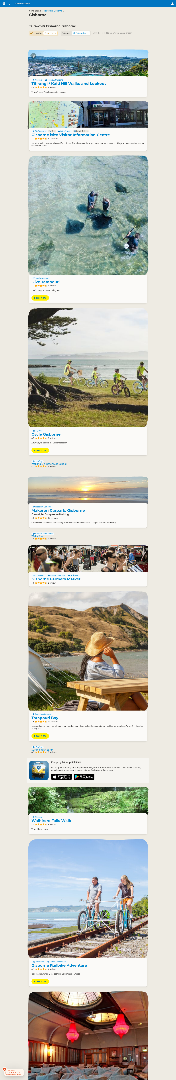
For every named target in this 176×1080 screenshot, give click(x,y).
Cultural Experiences (43, 392)
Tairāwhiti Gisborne (56, 13)
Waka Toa (37, 394)
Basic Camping (113, 958)
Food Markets (111, 425)
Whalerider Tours (41, 806)
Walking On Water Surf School (48, 311)
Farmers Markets (129, 425)
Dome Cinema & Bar (123, 728)
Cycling (110, 262)
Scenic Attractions (127, 72)
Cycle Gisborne (118, 266)
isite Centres (137, 131)
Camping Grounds (115, 484)
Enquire (112, 742)
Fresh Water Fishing (59, 784)
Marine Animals (114, 198)
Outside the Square (129, 656)
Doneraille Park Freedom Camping (122, 966)
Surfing (37, 309)
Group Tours (39, 804)
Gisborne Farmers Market (119, 434)
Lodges (121, 1026)
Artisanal (111, 428)
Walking (110, 72)
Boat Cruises (39, 784)
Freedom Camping (115, 342)
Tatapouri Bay (117, 488)
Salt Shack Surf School (44, 772)
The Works (114, 839)
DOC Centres (112, 131)
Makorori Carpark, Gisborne (121, 348)
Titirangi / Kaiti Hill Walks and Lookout (123, 77)
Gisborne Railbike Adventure (121, 662)
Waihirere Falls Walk (124, 602)
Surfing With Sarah (42, 537)
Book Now (113, 217)
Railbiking (111, 656)
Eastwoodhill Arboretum (116, 1031)
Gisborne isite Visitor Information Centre (124, 139)
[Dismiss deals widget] (4, 1069)
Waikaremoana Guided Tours (48, 786)
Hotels (110, 1026)
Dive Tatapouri (118, 202)
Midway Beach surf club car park (121, 904)
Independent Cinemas (133, 721)
